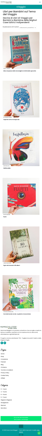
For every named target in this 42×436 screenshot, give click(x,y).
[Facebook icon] (21, 435)
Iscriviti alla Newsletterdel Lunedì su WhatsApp (21, 418)
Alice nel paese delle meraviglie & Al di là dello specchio (19, 71)
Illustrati (3, 405)
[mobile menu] (40, 2)
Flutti (4, 216)
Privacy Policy (5, 373)
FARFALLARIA (6, 168)
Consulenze (4, 359)
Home (2, 354)
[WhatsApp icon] (19, 435)
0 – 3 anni (4, 389)
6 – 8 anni (4, 394)
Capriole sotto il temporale (11, 119)
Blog (2, 364)
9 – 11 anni (4, 397)
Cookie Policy (5, 375)
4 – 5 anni (4, 392)
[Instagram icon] (22, 435)
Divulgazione (4, 403)
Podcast (3, 362)
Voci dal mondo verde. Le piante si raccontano (17, 314)
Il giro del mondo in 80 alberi (11, 265)
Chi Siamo (4, 367)
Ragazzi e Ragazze (6, 400)
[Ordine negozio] (27, 27)
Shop (2, 356)
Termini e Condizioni (7, 370)
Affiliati (3, 378)
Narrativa (4, 408)
